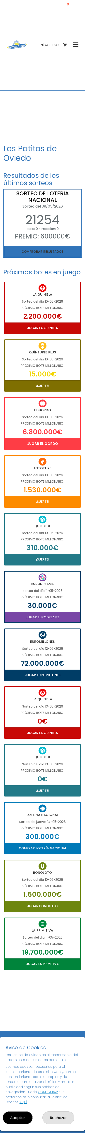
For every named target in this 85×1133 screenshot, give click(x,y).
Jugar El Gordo (42, 443)
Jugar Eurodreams (42, 617)
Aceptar (17, 1117)
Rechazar (58, 1117)
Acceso (50, 45)
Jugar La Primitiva (42, 964)
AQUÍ (23, 1102)
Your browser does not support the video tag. (42, 116)
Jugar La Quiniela (42, 328)
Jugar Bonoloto (42, 906)
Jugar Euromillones (42, 675)
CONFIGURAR (48, 1092)
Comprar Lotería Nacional (42, 848)
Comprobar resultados (42, 251)
